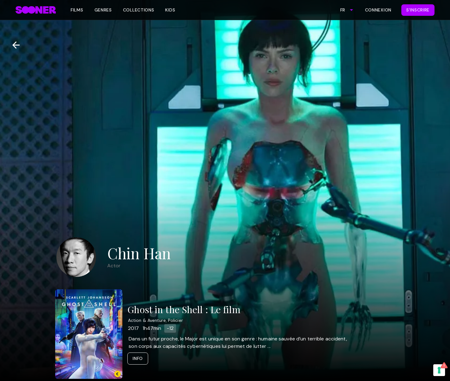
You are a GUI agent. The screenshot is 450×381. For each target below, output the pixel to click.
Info (138, 358)
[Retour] (13, 45)
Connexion (378, 10)
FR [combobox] (342, 10)
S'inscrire (418, 10)
